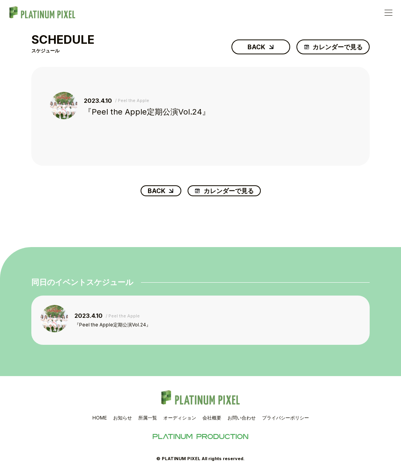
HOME (99, 418)
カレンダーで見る (337, 47)
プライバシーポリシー (285, 418)
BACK (256, 47)
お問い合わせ (242, 418)
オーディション (179, 418)
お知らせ (122, 418)
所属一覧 (147, 418)
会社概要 (211, 418)
